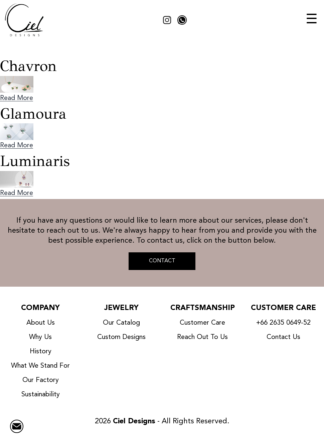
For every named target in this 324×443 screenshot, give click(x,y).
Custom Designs (121, 337)
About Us (40, 323)
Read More (16, 98)
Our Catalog (121, 323)
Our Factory (40, 380)
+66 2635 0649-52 (283, 323)
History (40, 351)
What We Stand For (40, 366)
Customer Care (202, 323)
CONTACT (162, 261)
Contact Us (283, 337)
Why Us (40, 337)
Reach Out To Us (202, 337)
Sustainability (40, 394)
